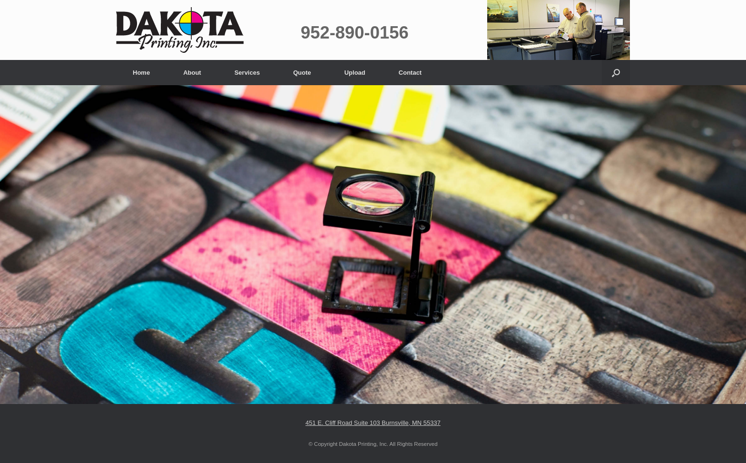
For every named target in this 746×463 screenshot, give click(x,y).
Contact (410, 72)
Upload (354, 72)
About (192, 72)
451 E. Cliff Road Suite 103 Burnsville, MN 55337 (373, 422)
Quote (302, 72)
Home (141, 72)
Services (247, 72)
